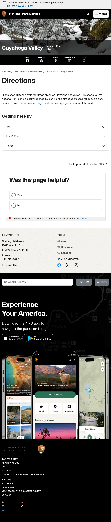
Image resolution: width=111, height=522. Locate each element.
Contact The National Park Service (23, 474)
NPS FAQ (6, 480)
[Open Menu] (101, 14)
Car (8, 127)
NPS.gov (6, 71)
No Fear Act (9, 483)
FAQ (61, 241)
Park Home (19, 71)
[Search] (37, 282)
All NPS (102, 282)
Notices (6, 470)
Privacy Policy (10, 463)
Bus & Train (13, 136)
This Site (83, 282)
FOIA (4, 466)
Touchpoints (81, 218)
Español (64, 252)
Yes (19, 195)
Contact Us (10, 265)
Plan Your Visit (35, 71)
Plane (9, 146)
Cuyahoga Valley (22, 47)
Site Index (65, 247)
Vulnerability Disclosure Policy (21, 491)
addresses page (33, 103)
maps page (61, 103)
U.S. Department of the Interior (18, 450)
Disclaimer (8, 487)
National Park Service (13, 447)
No (19, 205)
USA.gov (6, 495)
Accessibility (10, 459)
